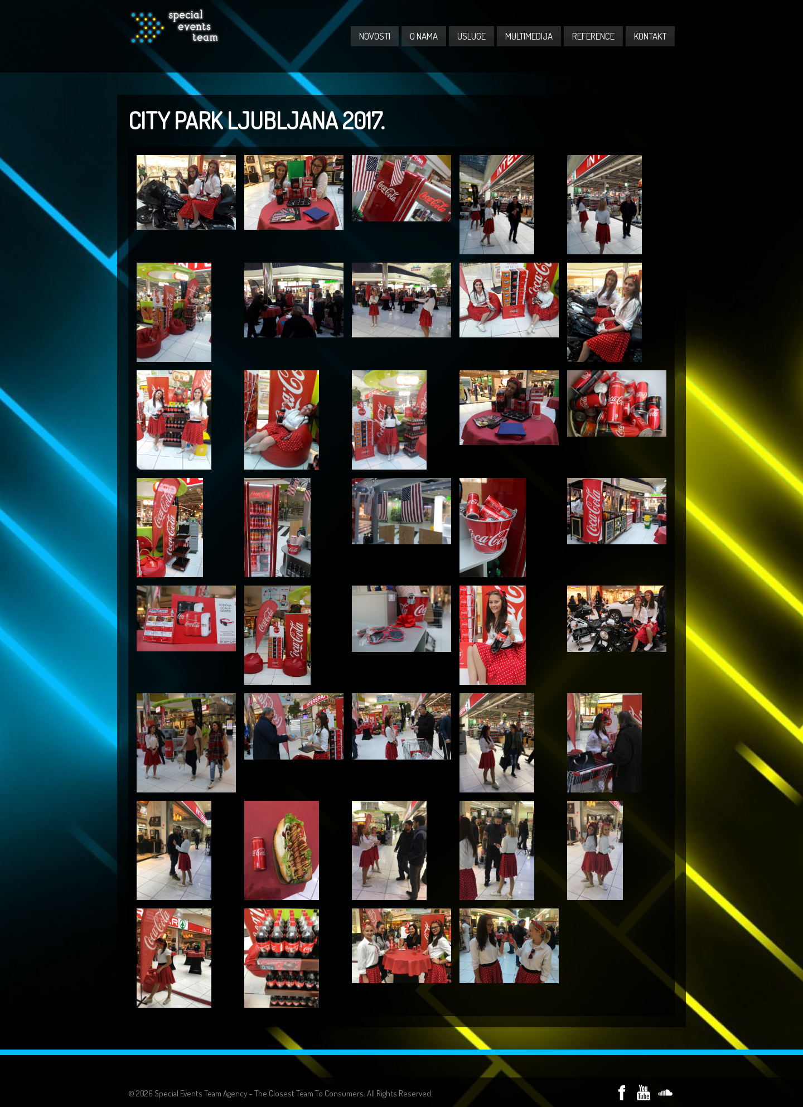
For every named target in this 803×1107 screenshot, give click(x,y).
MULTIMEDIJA (529, 36)
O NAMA (424, 36)
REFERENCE (593, 36)
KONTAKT (650, 36)
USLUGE (471, 36)
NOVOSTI (374, 36)
